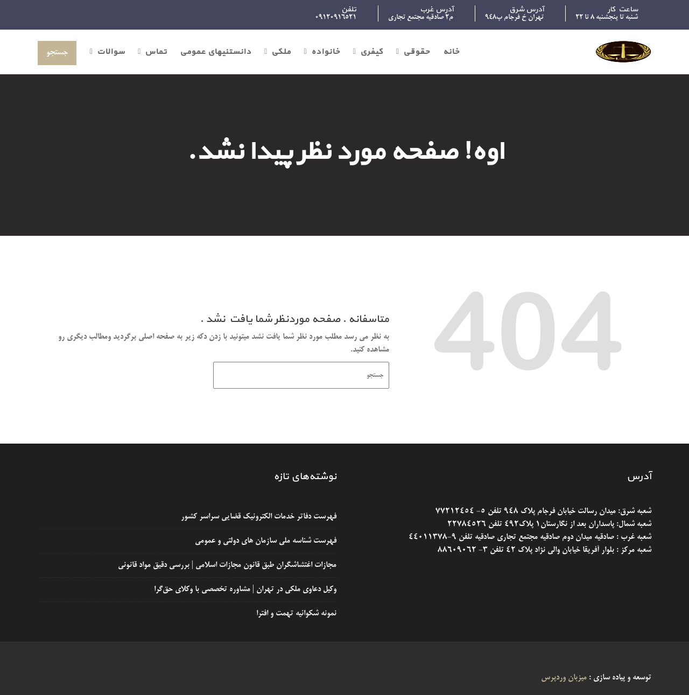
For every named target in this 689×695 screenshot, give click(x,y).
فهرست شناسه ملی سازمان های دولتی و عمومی (265, 541)
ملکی (281, 52)
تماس (156, 52)
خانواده (325, 52)
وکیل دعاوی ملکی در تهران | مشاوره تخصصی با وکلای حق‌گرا (244, 589)
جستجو (57, 52)
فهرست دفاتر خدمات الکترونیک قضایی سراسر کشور (258, 517)
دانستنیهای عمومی (215, 52)
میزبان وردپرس (564, 677)
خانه (451, 52)
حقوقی (416, 52)
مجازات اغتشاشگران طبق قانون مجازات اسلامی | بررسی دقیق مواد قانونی (226, 565)
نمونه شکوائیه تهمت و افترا (295, 613)
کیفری (371, 52)
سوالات (111, 52)
